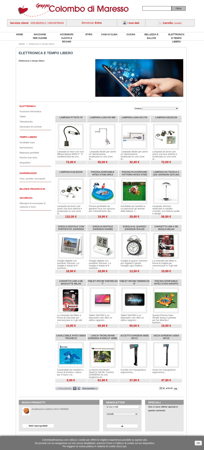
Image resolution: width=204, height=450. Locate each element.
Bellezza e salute (151, 36)
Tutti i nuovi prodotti (38, 426)
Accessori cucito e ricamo (66, 38)
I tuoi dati (133, 22)
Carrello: (168, 22)
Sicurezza (26, 198)
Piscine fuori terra (28, 157)
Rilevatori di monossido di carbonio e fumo (33, 205)
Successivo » (89, 388)
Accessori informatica (30, 111)
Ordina (138, 108)
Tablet (23, 116)
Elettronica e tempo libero (176, 38)
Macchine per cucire (40, 36)
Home (22, 44)
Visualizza (60, 165)
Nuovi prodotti (33, 402)
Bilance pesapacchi (32, 189)
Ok (198, 443)
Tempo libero (28, 137)
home (19, 34)
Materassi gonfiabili (29, 152)
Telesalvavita (26, 121)
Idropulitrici (25, 162)
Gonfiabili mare (27, 142)
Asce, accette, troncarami (32, 178)
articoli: (169, 388)
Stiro (88, 34)
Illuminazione (26, 147)
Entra (98, 22)
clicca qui (121, 446)
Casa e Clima (109, 34)
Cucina (130, 34)
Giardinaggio (28, 173)
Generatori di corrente (31, 126)
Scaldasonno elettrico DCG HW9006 (50, 409)
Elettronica (28, 106)
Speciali (154, 402)
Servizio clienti (19, 22)
